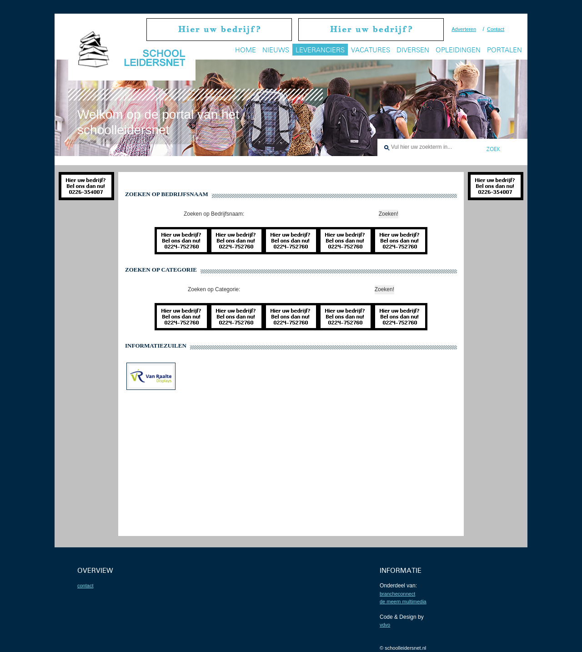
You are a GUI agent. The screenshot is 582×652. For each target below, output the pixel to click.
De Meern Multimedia (403, 601)
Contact (495, 29)
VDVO (385, 624)
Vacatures (370, 49)
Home (245, 49)
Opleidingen (458, 49)
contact (85, 585)
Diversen (412, 49)
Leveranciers (320, 49)
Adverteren (464, 29)
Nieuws (275, 49)
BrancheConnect (397, 593)
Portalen (504, 49)
